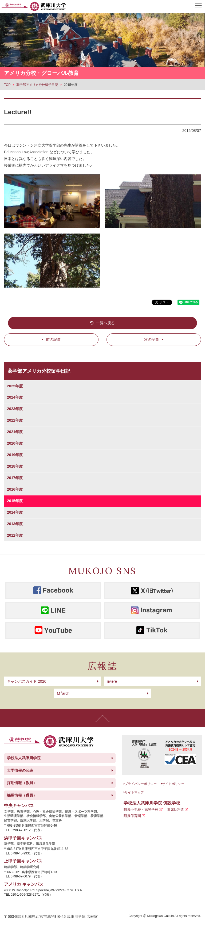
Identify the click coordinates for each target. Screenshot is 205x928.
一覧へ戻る (105, 323)
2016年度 (15, 489)
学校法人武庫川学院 (24, 758)
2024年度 (15, 397)
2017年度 (15, 478)
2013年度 (15, 524)
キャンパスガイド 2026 (26, 681)
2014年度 (15, 512)
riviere (112, 681)
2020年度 (15, 443)
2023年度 (15, 409)
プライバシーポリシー (141, 784)
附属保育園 (132, 816)
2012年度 (15, 535)
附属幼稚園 (175, 810)
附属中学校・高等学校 (141, 810)
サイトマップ (134, 792)
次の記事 (151, 339)
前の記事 (53, 339)
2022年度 (15, 420)
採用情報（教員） (22, 783)
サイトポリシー (173, 784)
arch (63, 693)
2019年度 (15, 455)
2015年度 (15, 501)
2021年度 (15, 432)
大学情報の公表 (20, 770)
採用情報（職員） (22, 795)
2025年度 (15, 386)
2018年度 (15, 466)
